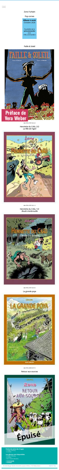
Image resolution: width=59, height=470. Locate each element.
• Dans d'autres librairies (12, 458)
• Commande (10, 461)
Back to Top (52, 466)
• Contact (9, 462)
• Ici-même (8, 452)
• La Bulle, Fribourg (11, 450)
